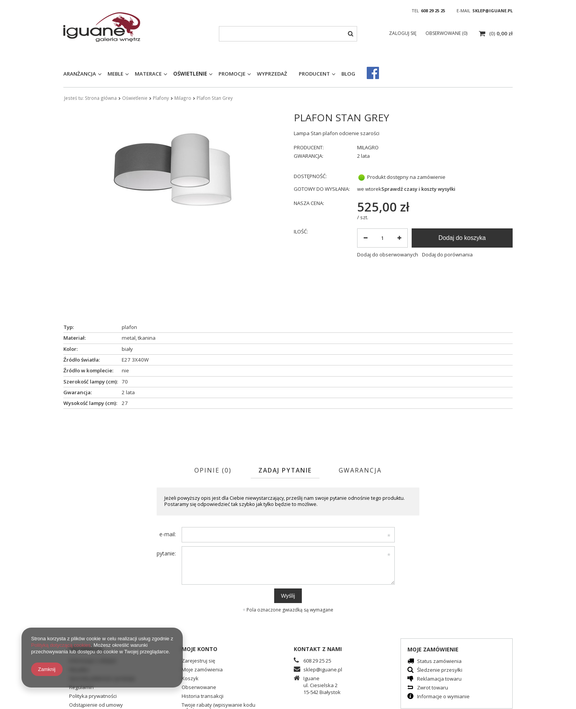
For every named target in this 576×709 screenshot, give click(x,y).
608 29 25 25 (433, 10)
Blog (348, 73)
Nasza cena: (309, 203)
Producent (314, 73)
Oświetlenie (190, 73)
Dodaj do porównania (447, 254)
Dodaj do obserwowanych (387, 254)
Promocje (231, 73)
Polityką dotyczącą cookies (61, 645)
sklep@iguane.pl (492, 10)
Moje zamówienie (432, 649)
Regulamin (81, 688)
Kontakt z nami (318, 649)
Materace (148, 73)
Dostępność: (310, 176)
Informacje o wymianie (443, 697)
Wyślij (288, 596)
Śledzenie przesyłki (439, 670)
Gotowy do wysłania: (322, 189)
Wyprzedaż (272, 73)
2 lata (363, 156)
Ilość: (301, 231)
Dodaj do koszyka (462, 238)
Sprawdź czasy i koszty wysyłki (418, 189)
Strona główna (101, 98)
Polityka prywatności (93, 696)
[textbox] (288, 33)
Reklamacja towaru (439, 679)
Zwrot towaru (432, 688)
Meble (115, 73)
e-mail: (167, 534)
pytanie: (166, 553)
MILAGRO (368, 147)
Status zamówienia (439, 661)
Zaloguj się (403, 33)
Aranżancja (79, 73)
